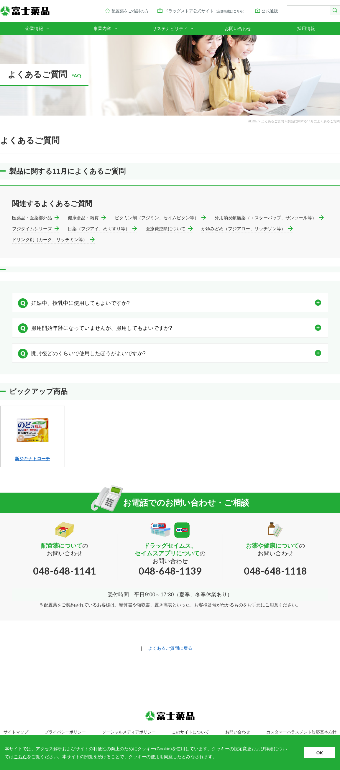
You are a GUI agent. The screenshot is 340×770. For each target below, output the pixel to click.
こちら (20, 756)
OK (319, 752)
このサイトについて (190, 732)
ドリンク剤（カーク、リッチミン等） (49, 239)
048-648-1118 (275, 571)
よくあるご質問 (272, 121)
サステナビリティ (170, 28)
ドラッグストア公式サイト (205, 11)
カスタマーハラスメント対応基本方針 (301, 732)
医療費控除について (165, 228)
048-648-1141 (64, 571)
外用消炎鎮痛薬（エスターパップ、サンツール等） (265, 217)
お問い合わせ (238, 28)
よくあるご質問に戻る (170, 648)
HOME (252, 121)
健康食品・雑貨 (83, 217)
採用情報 (306, 28)
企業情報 (34, 28)
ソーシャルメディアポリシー (129, 732)
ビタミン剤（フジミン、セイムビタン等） (157, 217)
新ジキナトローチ (32, 458)
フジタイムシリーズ (32, 228)
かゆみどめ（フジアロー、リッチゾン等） (243, 228)
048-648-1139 (170, 571)
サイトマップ (16, 732)
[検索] (308, 10)
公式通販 (270, 11)
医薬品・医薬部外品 (32, 217)
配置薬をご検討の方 (130, 11)
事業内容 (102, 28)
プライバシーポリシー (65, 732)
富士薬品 (25, 11)
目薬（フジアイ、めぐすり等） (99, 228)
